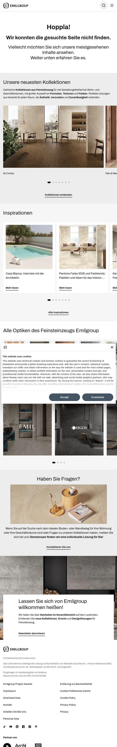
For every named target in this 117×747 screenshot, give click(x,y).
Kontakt (7, 704)
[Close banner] (112, 347)
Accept (64, 397)
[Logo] (15, 5)
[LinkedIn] (17, 726)
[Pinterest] (36, 726)
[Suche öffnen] (104, 5)
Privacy (64, 711)
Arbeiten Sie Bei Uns (14, 711)
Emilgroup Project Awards (17, 684)
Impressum (9, 691)
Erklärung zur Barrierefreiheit (76, 684)
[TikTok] (4, 726)
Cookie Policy (10, 387)
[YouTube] (10, 726)
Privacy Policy (68, 704)
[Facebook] (23, 726)
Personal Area (11, 718)
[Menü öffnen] (112, 5)
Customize (97, 397)
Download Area (11, 698)
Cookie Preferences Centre (75, 691)
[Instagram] (29, 726)
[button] (49, 182)
